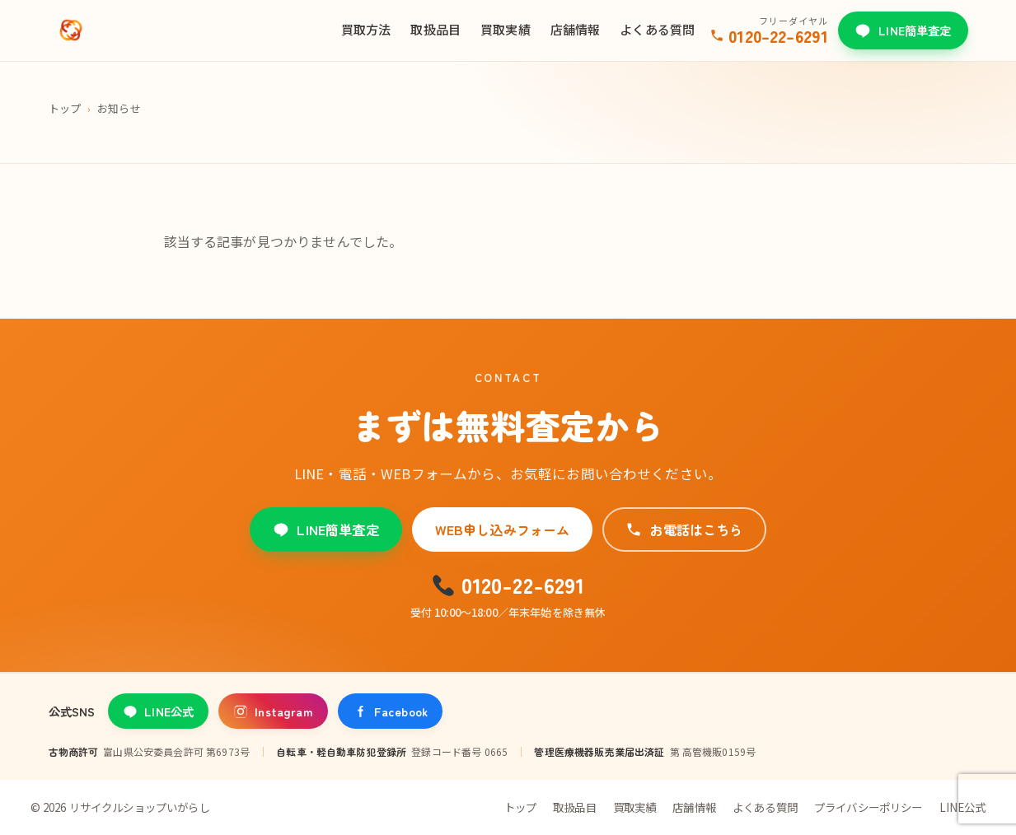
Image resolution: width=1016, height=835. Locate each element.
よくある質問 (657, 29)
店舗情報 (575, 29)
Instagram (272, 711)
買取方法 (366, 29)
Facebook (390, 711)
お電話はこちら (683, 529)
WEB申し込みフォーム (502, 529)
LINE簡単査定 (902, 30)
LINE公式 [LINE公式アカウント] (158, 711)
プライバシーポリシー (868, 807)
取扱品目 (435, 29)
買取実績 (505, 29)
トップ (65, 108)
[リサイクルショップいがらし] (71, 30)
